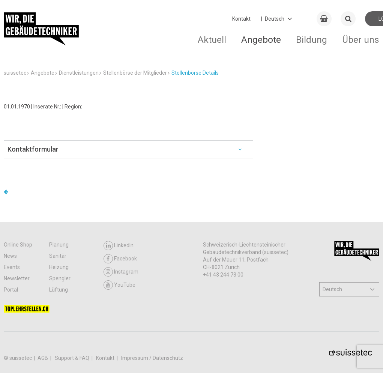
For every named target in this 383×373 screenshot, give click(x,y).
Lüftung (58, 290)
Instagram (121, 272)
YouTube (119, 285)
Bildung (311, 39)
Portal (11, 290)
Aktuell (212, 39)
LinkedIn (119, 245)
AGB (43, 358)
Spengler (60, 278)
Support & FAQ (72, 358)
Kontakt (241, 19)
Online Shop (18, 245)
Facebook (120, 258)
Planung (59, 245)
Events (12, 267)
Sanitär (57, 256)
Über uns (360, 39)
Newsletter (17, 278)
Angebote (261, 39)
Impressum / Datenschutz (152, 358)
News (10, 256)
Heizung (59, 267)
